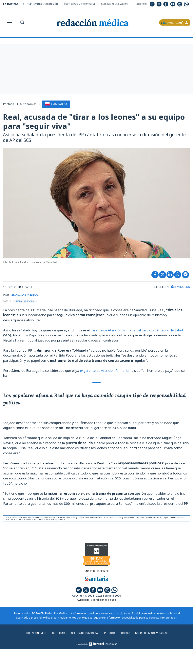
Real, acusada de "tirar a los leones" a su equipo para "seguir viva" (94, 121)
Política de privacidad (84, 633)
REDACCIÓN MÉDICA (24, 294)
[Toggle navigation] (9, 22)
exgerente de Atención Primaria (105, 370)
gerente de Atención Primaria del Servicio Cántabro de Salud (137, 329)
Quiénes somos (33, 633)
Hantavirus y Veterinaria (79, 4)
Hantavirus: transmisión (42, 4)
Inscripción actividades (152, 633)
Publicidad (56, 633)
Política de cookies (118, 633)
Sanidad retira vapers (114, 4)
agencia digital (82, 644)
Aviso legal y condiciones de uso (96, 599)
